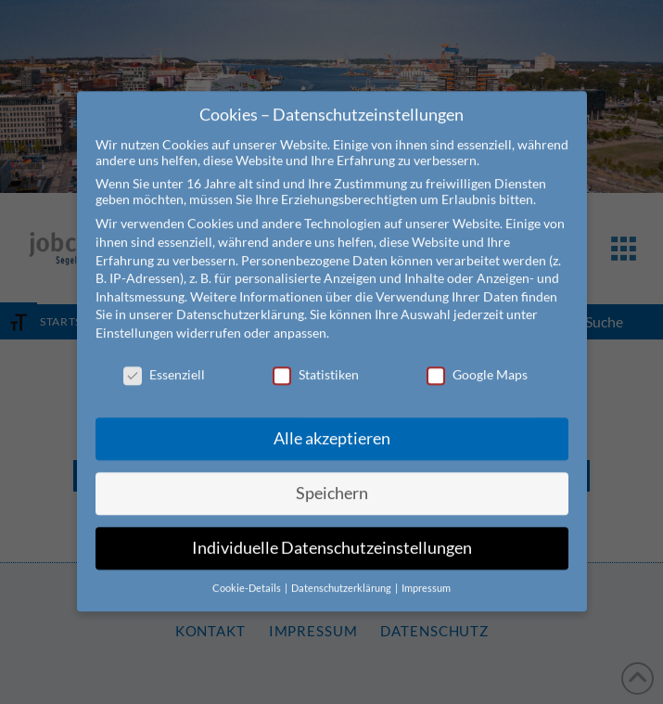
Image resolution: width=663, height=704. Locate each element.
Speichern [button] (332, 476)
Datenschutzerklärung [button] (342, 571)
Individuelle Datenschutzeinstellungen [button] (332, 531)
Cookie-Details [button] (247, 571)
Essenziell (164, 357)
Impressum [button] (426, 571)
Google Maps (477, 357)
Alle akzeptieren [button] (332, 421)
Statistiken (316, 357)
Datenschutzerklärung (240, 297)
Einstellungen (134, 316)
